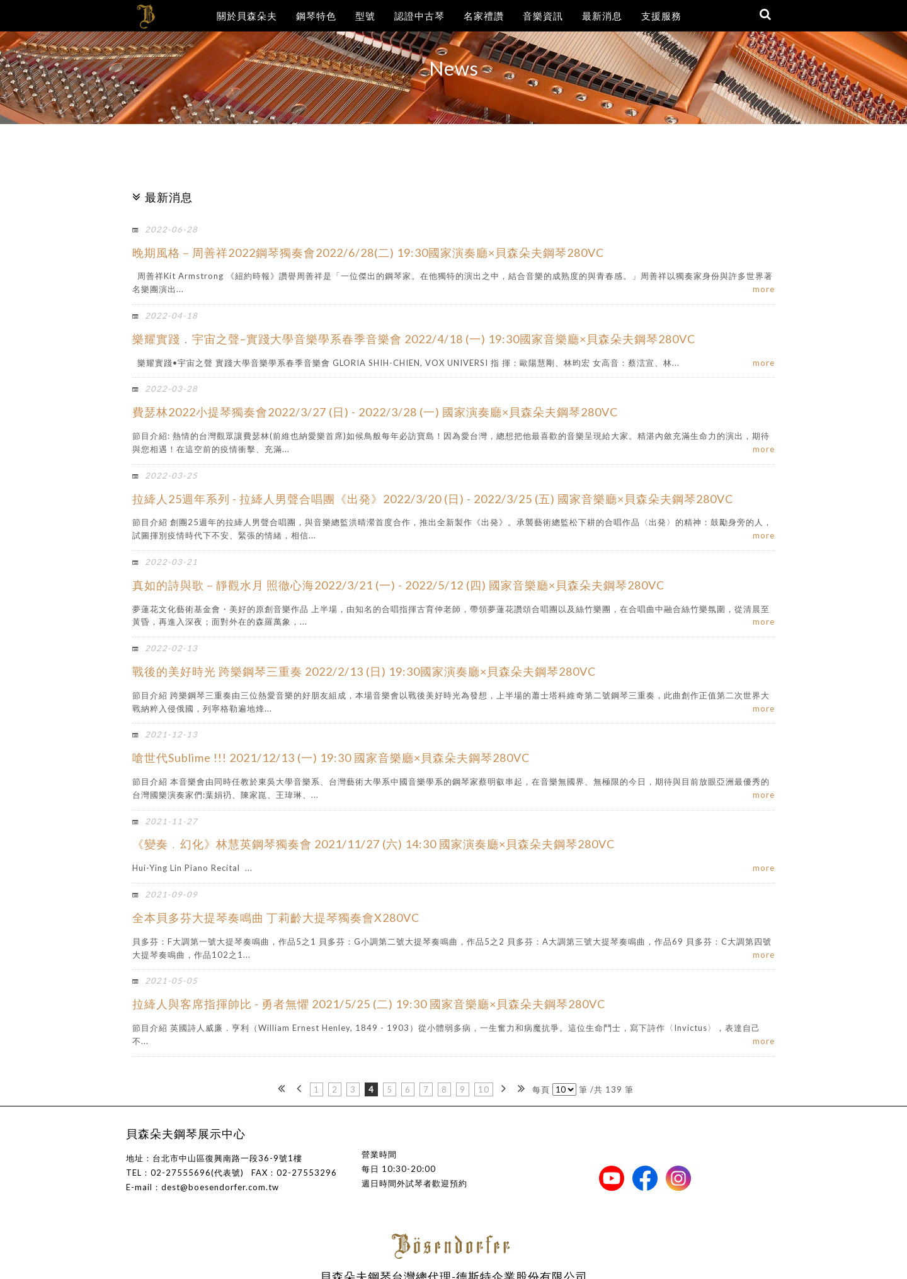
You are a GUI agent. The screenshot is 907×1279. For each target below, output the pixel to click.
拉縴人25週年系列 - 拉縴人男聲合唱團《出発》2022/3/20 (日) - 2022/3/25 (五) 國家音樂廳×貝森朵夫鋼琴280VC (432, 499)
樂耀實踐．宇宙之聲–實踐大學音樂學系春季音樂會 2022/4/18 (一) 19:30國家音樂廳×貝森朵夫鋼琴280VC (413, 339)
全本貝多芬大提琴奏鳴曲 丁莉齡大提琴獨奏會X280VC (275, 917)
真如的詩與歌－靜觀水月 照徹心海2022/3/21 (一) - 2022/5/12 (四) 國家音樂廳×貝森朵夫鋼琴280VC (398, 585)
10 (483, 1089)
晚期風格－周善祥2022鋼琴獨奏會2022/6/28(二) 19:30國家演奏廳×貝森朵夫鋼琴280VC (368, 252)
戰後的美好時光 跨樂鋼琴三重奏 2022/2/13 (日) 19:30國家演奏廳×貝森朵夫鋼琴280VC (364, 671)
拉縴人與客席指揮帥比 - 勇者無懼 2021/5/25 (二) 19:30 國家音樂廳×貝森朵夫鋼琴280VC (368, 1004)
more (764, 289)
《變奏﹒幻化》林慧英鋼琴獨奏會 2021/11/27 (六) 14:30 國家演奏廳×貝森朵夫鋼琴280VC (373, 844)
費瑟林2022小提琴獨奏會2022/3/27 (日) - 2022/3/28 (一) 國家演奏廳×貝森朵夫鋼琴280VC (375, 412)
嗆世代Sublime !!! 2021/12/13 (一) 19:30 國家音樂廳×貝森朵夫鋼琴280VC (331, 758)
